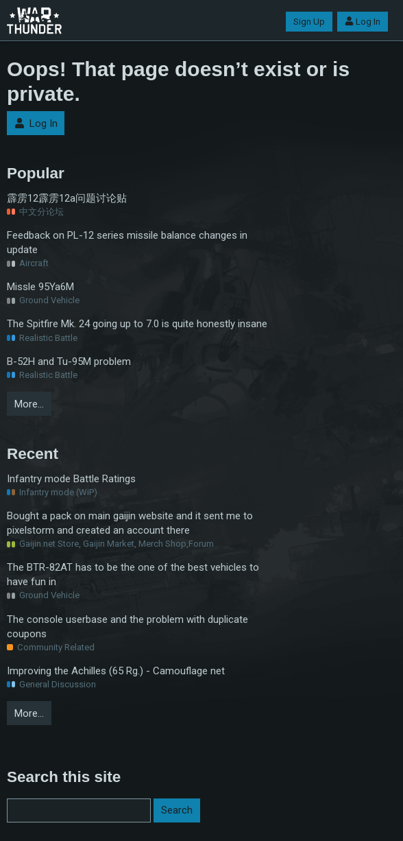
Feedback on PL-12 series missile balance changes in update (127, 242)
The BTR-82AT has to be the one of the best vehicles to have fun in (133, 574)
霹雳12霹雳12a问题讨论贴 (67, 198)
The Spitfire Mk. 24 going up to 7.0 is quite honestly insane (137, 324)
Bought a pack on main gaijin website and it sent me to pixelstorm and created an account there (130, 523)
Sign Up (309, 21)
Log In (362, 21)
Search (177, 810)
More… (29, 404)
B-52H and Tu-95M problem (69, 361)
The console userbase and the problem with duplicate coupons (127, 626)
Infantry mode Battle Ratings (71, 479)
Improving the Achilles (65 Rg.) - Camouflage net (116, 671)
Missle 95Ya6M (40, 287)
